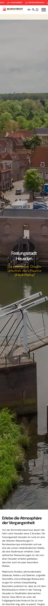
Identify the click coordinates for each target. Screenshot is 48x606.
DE (29, 9)
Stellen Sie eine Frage (37, 9)
